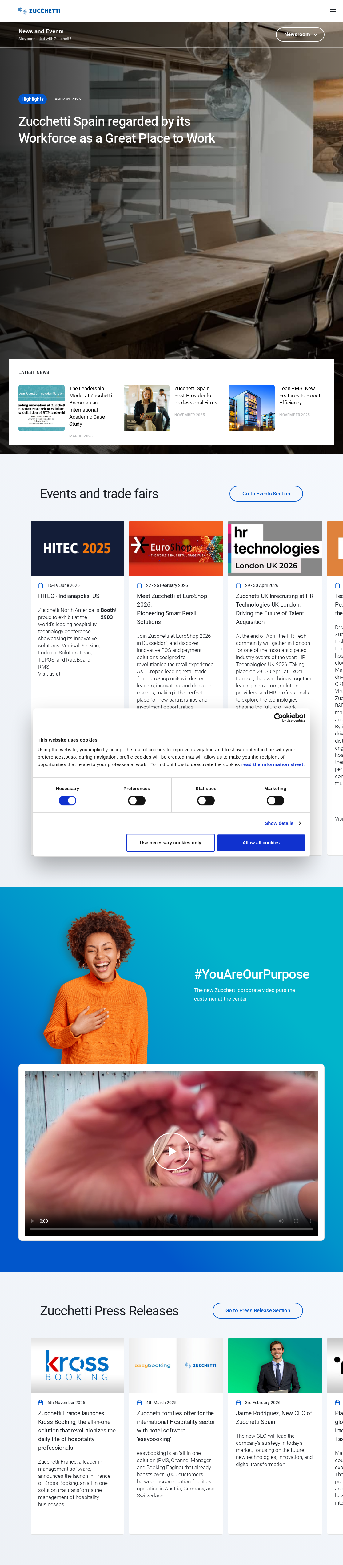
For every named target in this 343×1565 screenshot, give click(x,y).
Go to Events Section (266, 493)
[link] (77, 688)
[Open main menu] (333, 10)
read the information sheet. (273, 764)
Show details (279, 823)
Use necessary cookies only (170, 842)
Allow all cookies (261, 842)
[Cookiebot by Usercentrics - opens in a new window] (278, 717)
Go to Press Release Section (257, 1310)
